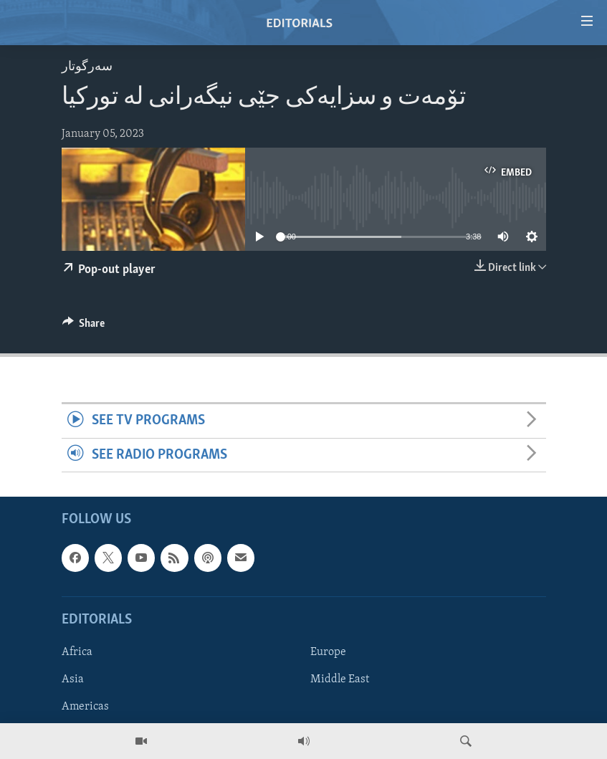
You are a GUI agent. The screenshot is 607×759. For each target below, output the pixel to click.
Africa (77, 652)
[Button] (83, 326)
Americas (85, 706)
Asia (73, 679)
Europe (328, 652)
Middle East (339, 679)
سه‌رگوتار (87, 67)
